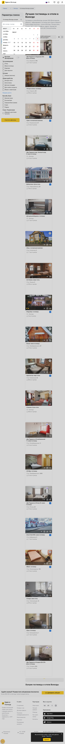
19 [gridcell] (22, 46)
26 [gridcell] (22, 50)
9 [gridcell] (37, 39)
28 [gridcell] (30, 50)
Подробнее (49, 736)
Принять (46, 739)
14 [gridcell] (30, 42)
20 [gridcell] (26, 46)
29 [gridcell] (33, 50)
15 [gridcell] (33, 42)
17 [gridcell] (14, 46)
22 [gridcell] (33, 46)
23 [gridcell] (37, 46)
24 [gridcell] (14, 50)
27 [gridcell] (26, 50)
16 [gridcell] (37, 42)
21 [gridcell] (30, 46)
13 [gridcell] (26, 42)
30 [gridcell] (37, 50)
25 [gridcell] (18, 50)
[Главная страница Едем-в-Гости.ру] (9, 2)
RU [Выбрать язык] (48, 2)
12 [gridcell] (22, 42)
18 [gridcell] (18, 46)
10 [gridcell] (14, 42)
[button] (54, 2)
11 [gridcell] (18, 42)
